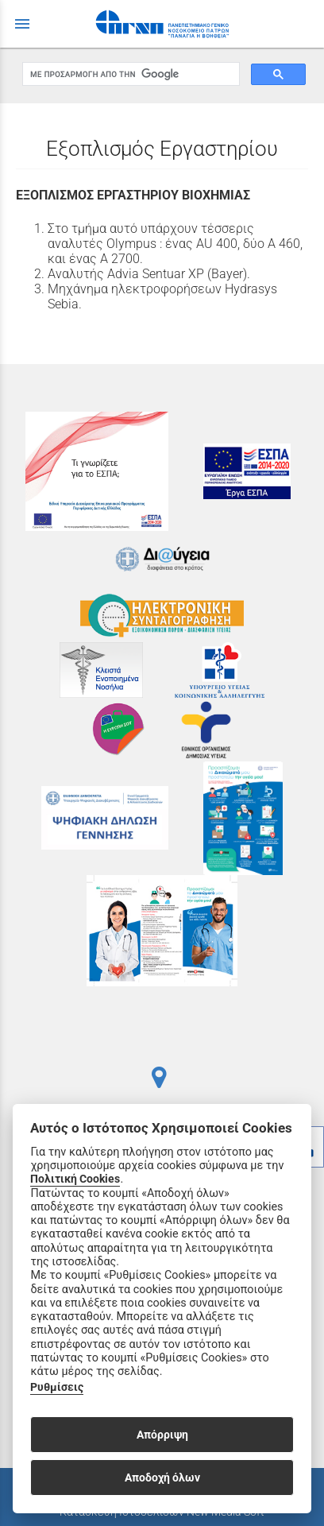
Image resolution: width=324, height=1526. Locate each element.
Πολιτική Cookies (75, 1179)
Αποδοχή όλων (162, 1477)
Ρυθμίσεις (56, 1387)
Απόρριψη (162, 1434)
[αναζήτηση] (129, 74)
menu (22, 23)
